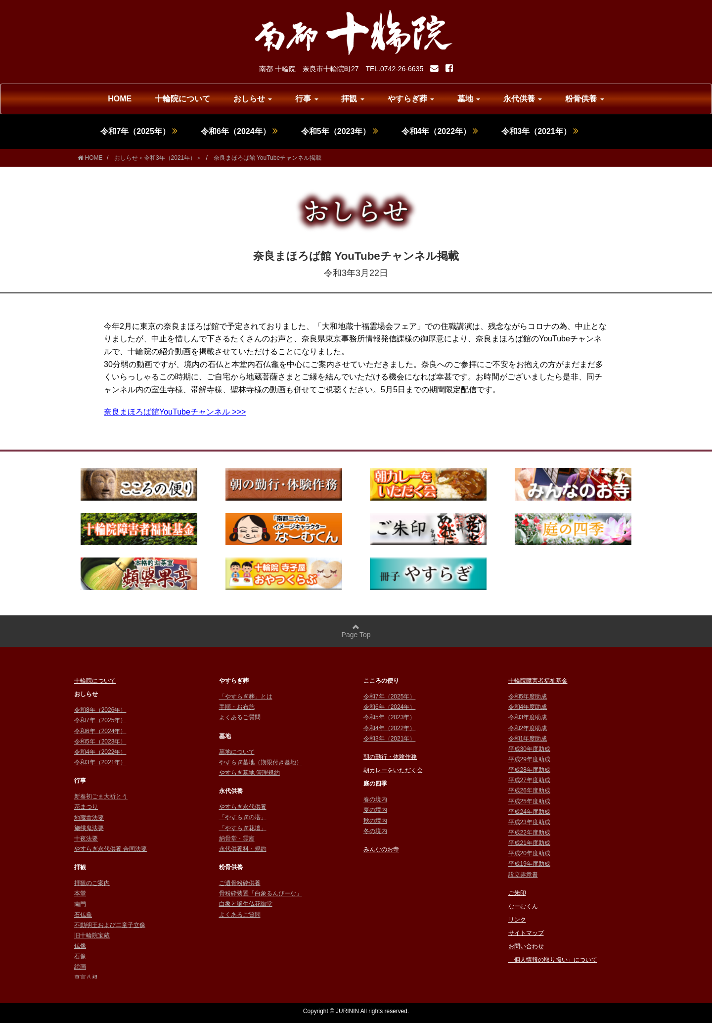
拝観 (352, 98)
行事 (306, 98)
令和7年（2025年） (139, 131)
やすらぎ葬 (411, 98)
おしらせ (252, 98)
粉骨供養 (584, 98)
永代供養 (522, 98)
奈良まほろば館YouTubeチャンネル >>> (175, 412)
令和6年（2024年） (239, 131)
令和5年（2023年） (339, 131)
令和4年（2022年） (440, 131)
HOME (120, 98)
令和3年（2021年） (539, 131)
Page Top (356, 631)
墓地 (468, 98)
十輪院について (182, 98)
